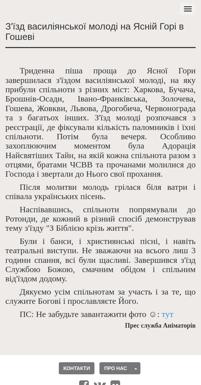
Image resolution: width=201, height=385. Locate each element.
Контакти (76, 368)
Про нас (115, 368)
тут (168, 314)
